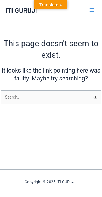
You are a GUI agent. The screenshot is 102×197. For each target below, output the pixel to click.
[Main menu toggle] (92, 10)
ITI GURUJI (21, 11)
